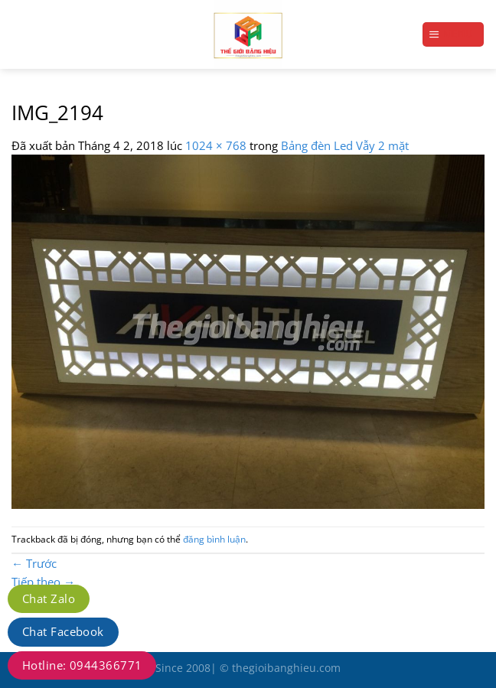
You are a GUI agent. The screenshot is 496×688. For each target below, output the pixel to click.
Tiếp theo (43, 581)
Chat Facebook (63, 631)
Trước (34, 563)
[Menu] (453, 34)
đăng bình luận (214, 539)
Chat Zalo (48, 598)
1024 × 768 (215, 145)
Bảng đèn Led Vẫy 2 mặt (345, 145)
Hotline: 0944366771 (82, 665)
